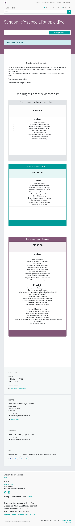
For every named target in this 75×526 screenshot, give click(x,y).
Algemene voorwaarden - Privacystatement (20, 514)
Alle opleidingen (11, 8)
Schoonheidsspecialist (52, 8)
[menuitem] (38, 2)
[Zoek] (69, 12)
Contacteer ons (8, 484)
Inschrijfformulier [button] (59, 32)
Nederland (66, 8)
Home (6, 478)
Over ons (29, 496)
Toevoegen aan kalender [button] (18, 388)
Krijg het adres (15, 419)
